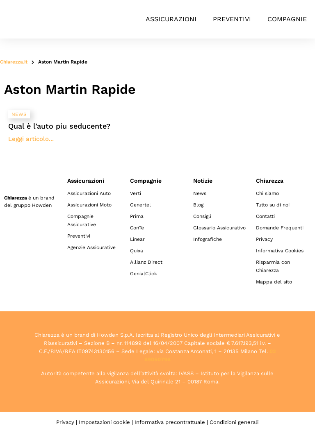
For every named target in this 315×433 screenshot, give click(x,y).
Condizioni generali (234, 422)
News (199, 193)
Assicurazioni (171, 19)
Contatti (265, 216)
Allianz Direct (146, 262)
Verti (135, 193)
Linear (137, 239)
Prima (137, 216)
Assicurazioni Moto (89, 205)
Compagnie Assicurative (81, 220)
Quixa (136, 251)
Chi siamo (267, 193)
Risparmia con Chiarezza (273, 266)
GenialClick (143, 274)
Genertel (140, 205)
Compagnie (287, 19)
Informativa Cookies (280, 251)
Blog (198, 205)
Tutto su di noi (273, 205)
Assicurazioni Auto (89, 193)
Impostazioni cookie (104, 422)
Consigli (202, 216)
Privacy (264, 239)
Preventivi (232, 19)
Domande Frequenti (280, 228)
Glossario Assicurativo (219, 228)
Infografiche (207, 239)
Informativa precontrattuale (170, 422)
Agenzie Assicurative (91, 247)
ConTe (137, 228)
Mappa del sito (274, 282)
